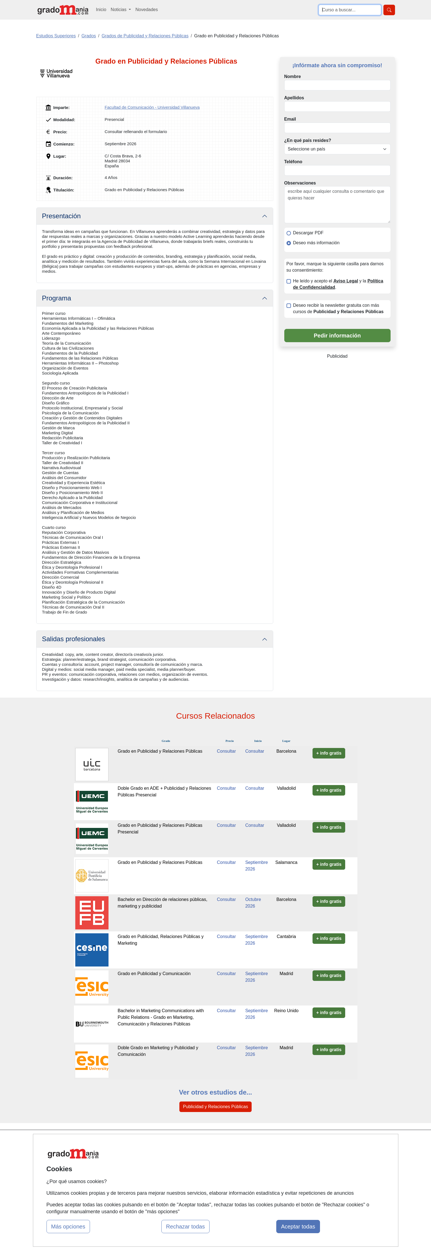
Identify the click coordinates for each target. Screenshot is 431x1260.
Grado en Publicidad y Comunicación (154, 973)
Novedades (146, 9)
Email (290, 119)
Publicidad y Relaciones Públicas (215, 1106)
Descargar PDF (308, 232)
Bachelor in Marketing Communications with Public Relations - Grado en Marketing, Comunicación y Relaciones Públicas (161, 1017)
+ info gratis (328, 753)
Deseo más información (316, 242)
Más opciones (68, 1226)
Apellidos (294, 97)
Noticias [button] (119, 9)
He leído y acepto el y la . (338, 284)
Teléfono (293, 161)
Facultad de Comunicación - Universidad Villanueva (152, 107)
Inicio (101, 9)
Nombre (292, 76)
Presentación (61, 216)
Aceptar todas (298, 1226)
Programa (56, 298)
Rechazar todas (185, 1226)
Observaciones (300, 183)
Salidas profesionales (73, 639)
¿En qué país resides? (307, 140)
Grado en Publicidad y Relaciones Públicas (160, 751)
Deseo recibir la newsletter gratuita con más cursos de (338, 308)
